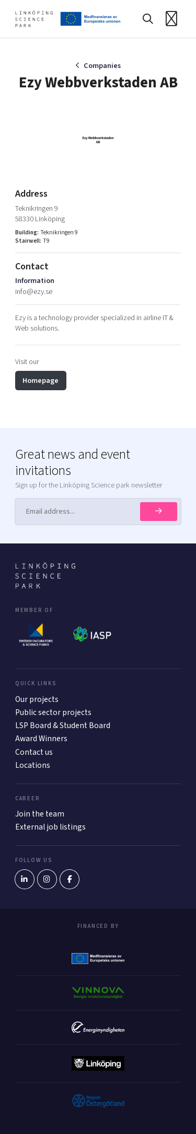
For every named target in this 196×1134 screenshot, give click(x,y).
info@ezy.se (33, 291)
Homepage (40, 380)
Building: (27, 233)
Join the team (39, 814)
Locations (32, 765)
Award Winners (41, 738)
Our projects (37, 699)
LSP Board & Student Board (62, 725)
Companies (102, 65)
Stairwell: (28, 241)
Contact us (34, 752)
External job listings (50, 827)
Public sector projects (53, 712)
